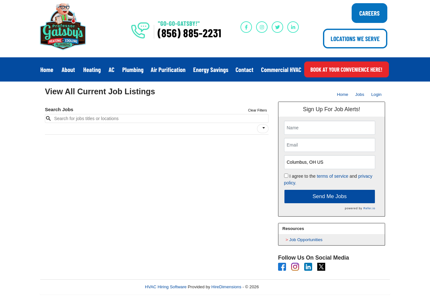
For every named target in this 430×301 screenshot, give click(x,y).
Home (342, 94)
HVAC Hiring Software (166, 286)
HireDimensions (226, 286)
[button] (263, 128)
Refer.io (369, 208)
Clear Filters (257, 110)
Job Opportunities (305, 239)
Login (376, 94)
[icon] (264, 128)
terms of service (332, 176)
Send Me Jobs (329, 196)
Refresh (277, 286)
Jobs (359, 94)
